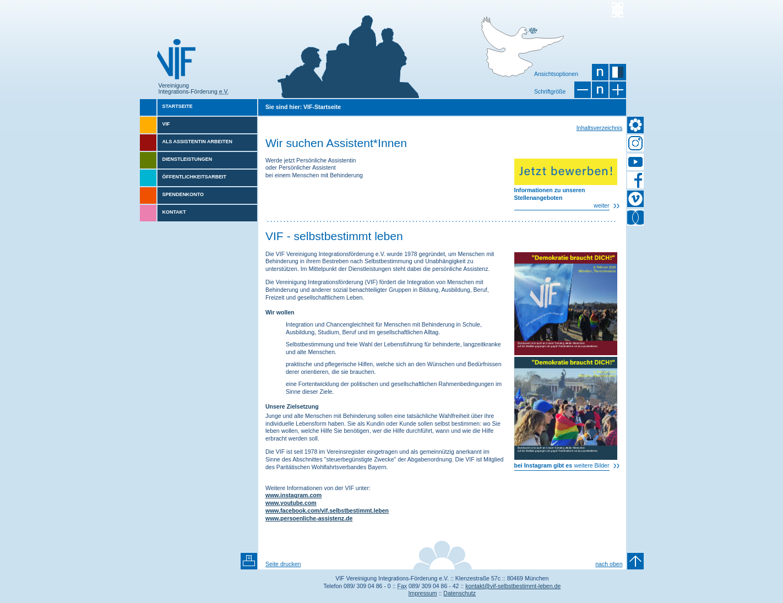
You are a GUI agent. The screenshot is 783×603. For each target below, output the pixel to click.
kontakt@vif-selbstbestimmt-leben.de (513, 586)
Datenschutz (459, 593)
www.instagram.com (293, 495)
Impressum (422, 593)
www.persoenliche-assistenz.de (308, 518)
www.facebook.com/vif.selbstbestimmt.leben (327, 510)
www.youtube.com (291, 502)
